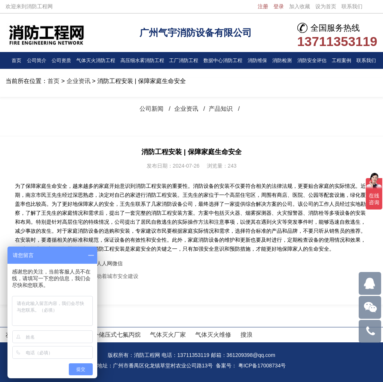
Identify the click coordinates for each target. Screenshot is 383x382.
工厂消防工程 (183, 60)
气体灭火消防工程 (96, 60)
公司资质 (60, 60)
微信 (117, 263)
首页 (16, 60)
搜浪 (246, 334)
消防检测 (282, 60)
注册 (263, 6)
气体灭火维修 (213, 334)
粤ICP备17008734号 (262, 366)
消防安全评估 (312, 60)
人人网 (104, 263)
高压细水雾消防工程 (142, 60)
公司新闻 (150, 108)
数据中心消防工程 (223, 60)
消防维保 (257, 60)
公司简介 (36, 60)
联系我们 (351, 6)
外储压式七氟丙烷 (117, 334)
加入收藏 (299, 6)
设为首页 (325, 6)
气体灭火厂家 (168, 334)
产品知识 (222, 108)
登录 (278, 6)
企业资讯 (79, 81)
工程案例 (341, 60)
